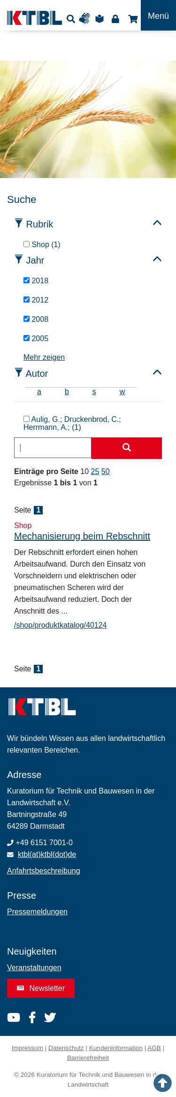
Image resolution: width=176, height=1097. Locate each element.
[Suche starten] (127, 448)
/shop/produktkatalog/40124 (60, 625)
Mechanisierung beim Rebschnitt (82, 536)
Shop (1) (42, 245)
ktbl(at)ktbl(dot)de (47, 854)
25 (95, 471)
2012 (35, 300)
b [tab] (67, 392)
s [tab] (94, 392)
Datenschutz (66, 1047)
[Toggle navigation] (158, 15)
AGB (154, 1047)
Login (115, 18)
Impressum (27, 1047)
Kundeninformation (116, 1047)
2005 (35, 338)
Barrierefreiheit (88, 1057)
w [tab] (122, 392)
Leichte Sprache (101, 18)
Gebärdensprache (86, 18)
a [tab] (39, 392)
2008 (35, 319)
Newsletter (41, 988)
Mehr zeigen (44, 357)
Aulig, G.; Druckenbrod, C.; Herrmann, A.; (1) (72, 423)
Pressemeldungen (37, 912)
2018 (35, 281)
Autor (36, 373)
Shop (131, 18)
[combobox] (53, 447)
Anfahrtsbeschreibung (43, 871)
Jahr (35, 260)
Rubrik (40, 224)
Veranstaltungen (34, 968)
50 (105, 471)
